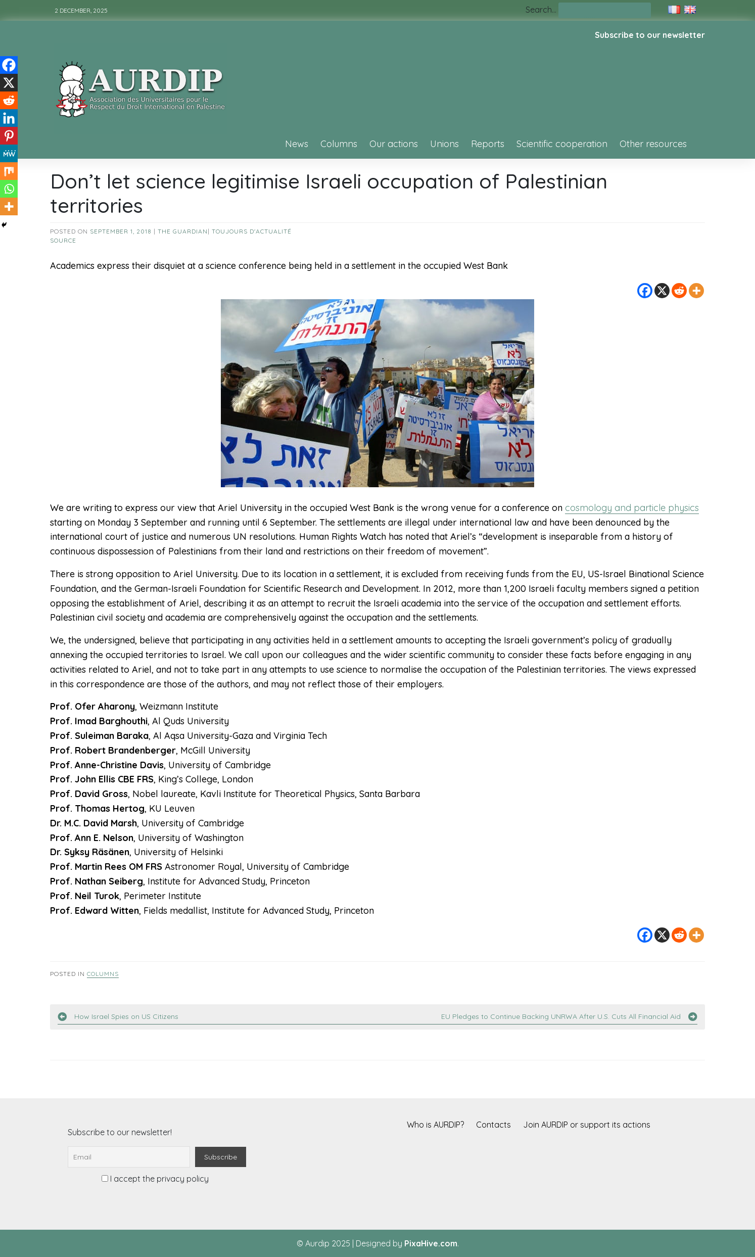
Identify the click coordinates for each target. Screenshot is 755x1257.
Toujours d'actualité (252, 231)
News (296, 144)
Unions (444, 144)
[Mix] (9, 171)
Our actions (393, 144)
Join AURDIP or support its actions (586, 1125)
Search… (541, 10)
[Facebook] (644, 290)
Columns (338, 144)
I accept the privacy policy (155, 1179)
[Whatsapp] (9, 189)
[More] (696, 290)
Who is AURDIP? (435, 1125)
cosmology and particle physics (632, 508)
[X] (662, 290)
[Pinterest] (9, 136)
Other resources (653, 144)
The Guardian (183, 231)
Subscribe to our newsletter (650, 35)
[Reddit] (679, 290)
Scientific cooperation (561, 144)
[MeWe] (9, 153)
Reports (487, 144)
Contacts (493, 1125)
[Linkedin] (9, 118)
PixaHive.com (430, 1243)
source (63, 240)
